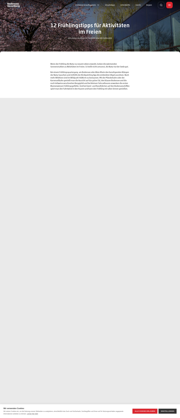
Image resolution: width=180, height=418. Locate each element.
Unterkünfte (125, 5)
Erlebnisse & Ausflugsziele (85, 5)
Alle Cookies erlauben (145, 411)
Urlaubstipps (110, 5)
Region (149, 5)
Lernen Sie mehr (32, 414)
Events (138, 5)
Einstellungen (167, 411)
